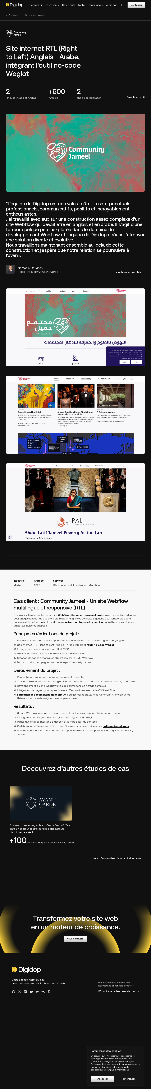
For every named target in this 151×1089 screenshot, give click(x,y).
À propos (111, 4)
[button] (36, 5)
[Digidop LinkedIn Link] (25, 991)
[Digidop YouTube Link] (31, 991)
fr (122, 4)
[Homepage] (26, 970)
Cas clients (68, 4)
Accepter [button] (102, 1079)
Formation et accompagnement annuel (41, 694)
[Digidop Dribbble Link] (49, 991)
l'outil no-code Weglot (100, 644)
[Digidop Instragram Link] (13, 991)
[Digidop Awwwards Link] (43, 991)
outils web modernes (116, 726)
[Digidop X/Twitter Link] (19, 991)
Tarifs (81, 4)
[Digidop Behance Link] (37, 991)
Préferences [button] (129, 1078)
